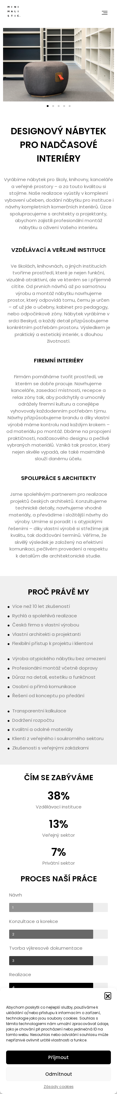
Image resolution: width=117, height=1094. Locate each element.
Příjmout (58, 1057)
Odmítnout (58, 1074)
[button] (108, 996)
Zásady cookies (59, 1086)
